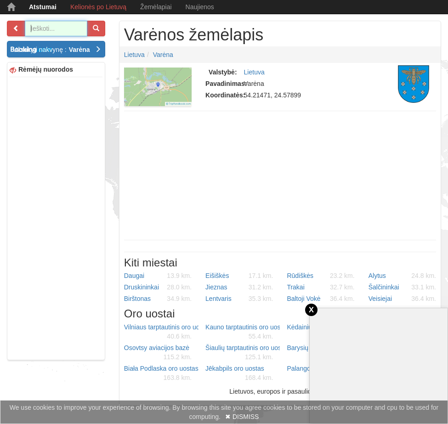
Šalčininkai (402, 287)
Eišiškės (239, 275)
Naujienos (200, 7)
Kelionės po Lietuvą (98, 7)
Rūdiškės (320, 275)
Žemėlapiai (155, 7)
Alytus (402, 275)
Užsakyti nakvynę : (57, 49)
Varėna (163, 54)
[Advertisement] (56, 217)
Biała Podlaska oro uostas (161, 373)
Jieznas (239, 287)
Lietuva (134, 54)
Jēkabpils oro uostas (239, 373)
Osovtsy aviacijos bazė (158, 353)
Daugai (158, 275)
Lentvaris (239, 298)
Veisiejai (402, 298)
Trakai (320, 287)
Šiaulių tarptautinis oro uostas (242, 353)
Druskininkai (158, 287)
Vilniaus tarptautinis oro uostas (161, 332)
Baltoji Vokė (320, 298)
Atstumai (43, 7)
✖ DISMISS (242, 416)
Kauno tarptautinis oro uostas (242, 332)
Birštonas (158, 298)
